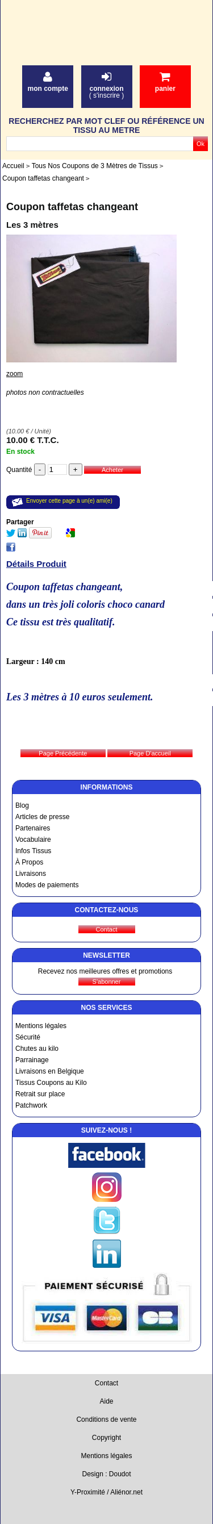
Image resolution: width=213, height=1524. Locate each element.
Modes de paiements (46, 885)
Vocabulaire (33, 840)
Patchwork (31, 1105)
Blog (22, 805)
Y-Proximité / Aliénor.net (106, 1492)
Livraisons (30, 874)
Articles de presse (42, 817)
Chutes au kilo (37, 1049)
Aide (106, 1401)
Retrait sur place (40, 1094)
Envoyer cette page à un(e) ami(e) (69, 501)
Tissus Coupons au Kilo (51, 1083)
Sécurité (27, 1037)
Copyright (106, 1438)
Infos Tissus (33, 851)
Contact (106, 1383)
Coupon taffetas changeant (72, 206)
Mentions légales (40, 1026)
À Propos (29, 862)
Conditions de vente (106, 1419)
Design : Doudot (106, 1474)
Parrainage (32, 1060)
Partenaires (32, 828)
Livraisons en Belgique (49, 1071)
